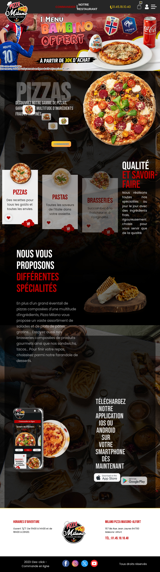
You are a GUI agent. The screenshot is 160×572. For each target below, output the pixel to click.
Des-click (38, 562)
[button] (61, 144)
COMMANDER (61, 144)
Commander (65, 6)
